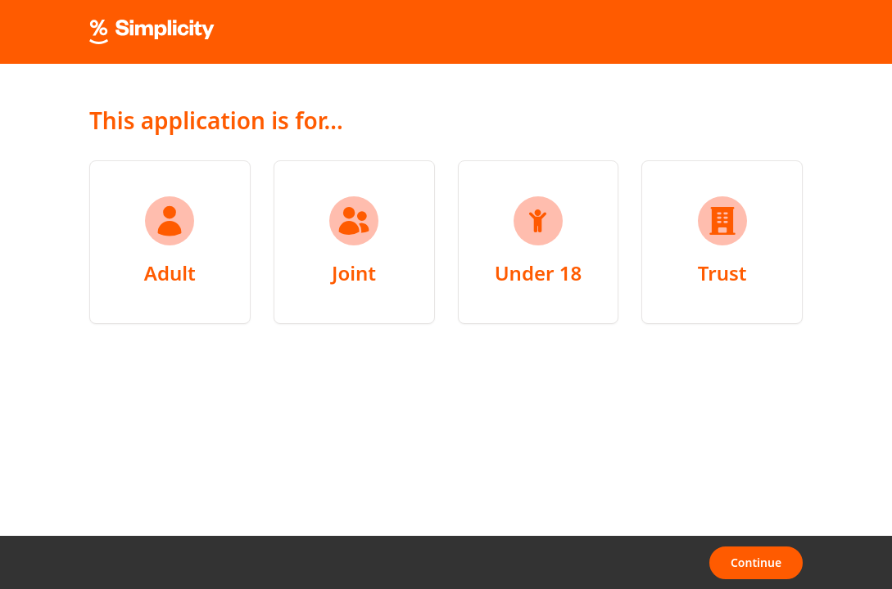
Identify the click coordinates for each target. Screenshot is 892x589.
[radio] (170, 242)
